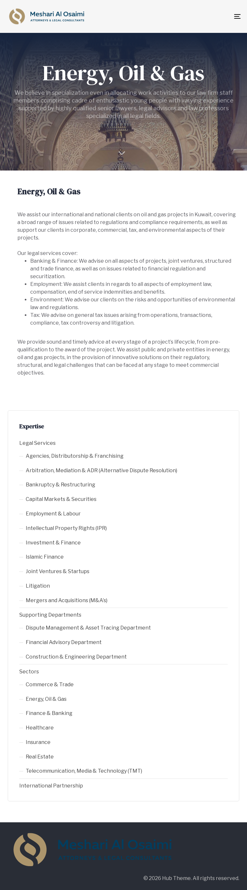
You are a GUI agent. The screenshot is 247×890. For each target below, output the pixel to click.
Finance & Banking (49, 713)
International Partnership (51, 786)
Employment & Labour (53, 514)
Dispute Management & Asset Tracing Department (88, 628)
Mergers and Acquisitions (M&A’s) (66, 600)
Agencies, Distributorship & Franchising (75, 456)
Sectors (29, 672)
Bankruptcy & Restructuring (60, 485)
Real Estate (40, 757)
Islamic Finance (45, 557)
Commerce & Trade (50, 684)
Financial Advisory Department (64, 642)
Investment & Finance (53, 543)
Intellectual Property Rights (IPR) (66, 528)
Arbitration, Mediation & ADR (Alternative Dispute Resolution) (101, 470)
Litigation (38, 586)
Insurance (38, 742)
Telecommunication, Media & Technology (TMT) (84, 771)
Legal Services (37, 443)
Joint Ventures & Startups (57, 571)
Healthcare (40, 728)
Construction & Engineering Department (76, 657)
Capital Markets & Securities (61, 499)
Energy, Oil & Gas (46, 699)
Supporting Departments (50, 615)
